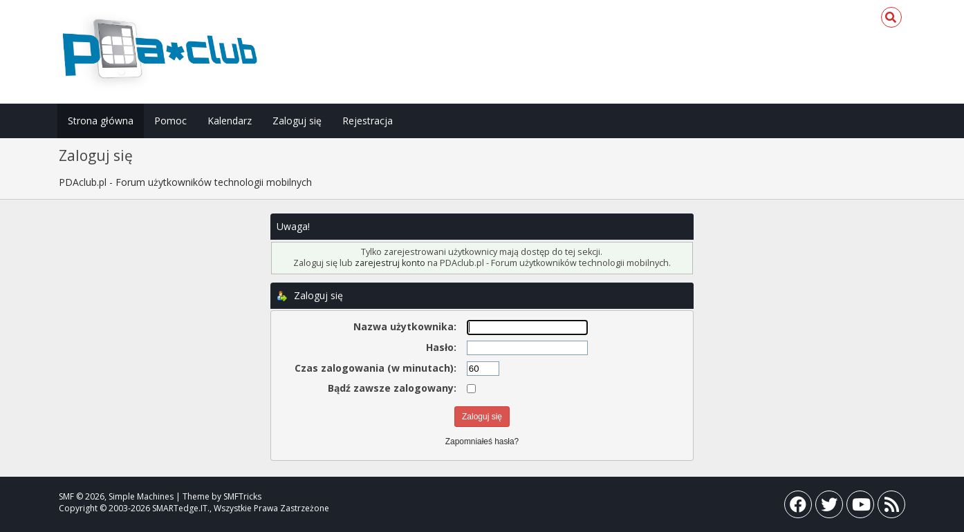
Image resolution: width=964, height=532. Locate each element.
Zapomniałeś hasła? (482, 441)
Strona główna (100, 120)
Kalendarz (229, 120)
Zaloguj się (297, 120)
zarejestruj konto (390, 263)
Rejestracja (367, 120)
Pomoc (170, 120)
